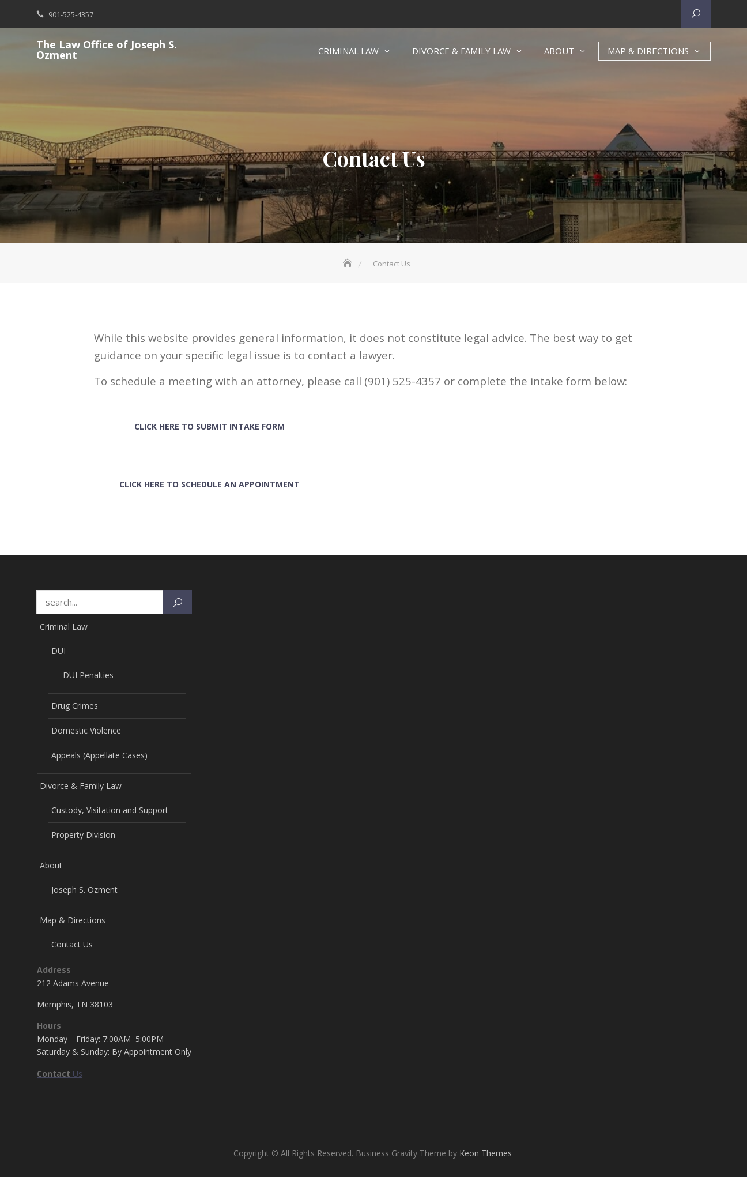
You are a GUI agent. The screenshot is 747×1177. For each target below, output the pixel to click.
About (559, 51)
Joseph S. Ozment (84, 889)
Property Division (83, 834)
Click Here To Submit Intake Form (209, 426)
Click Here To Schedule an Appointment (209, 484)
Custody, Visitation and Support (109, 809)
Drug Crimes (74, 705)
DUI (58, 650)
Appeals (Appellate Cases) (99, 755)
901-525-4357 (70, 14)
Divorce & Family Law (461, 51)
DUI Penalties (88, 675)
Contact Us (72, 944)
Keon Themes (485, 1153)
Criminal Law (348, 51)
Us (59, 1073)
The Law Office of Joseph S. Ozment (106, 49)
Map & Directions (648, 51)
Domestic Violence (86, 730)
